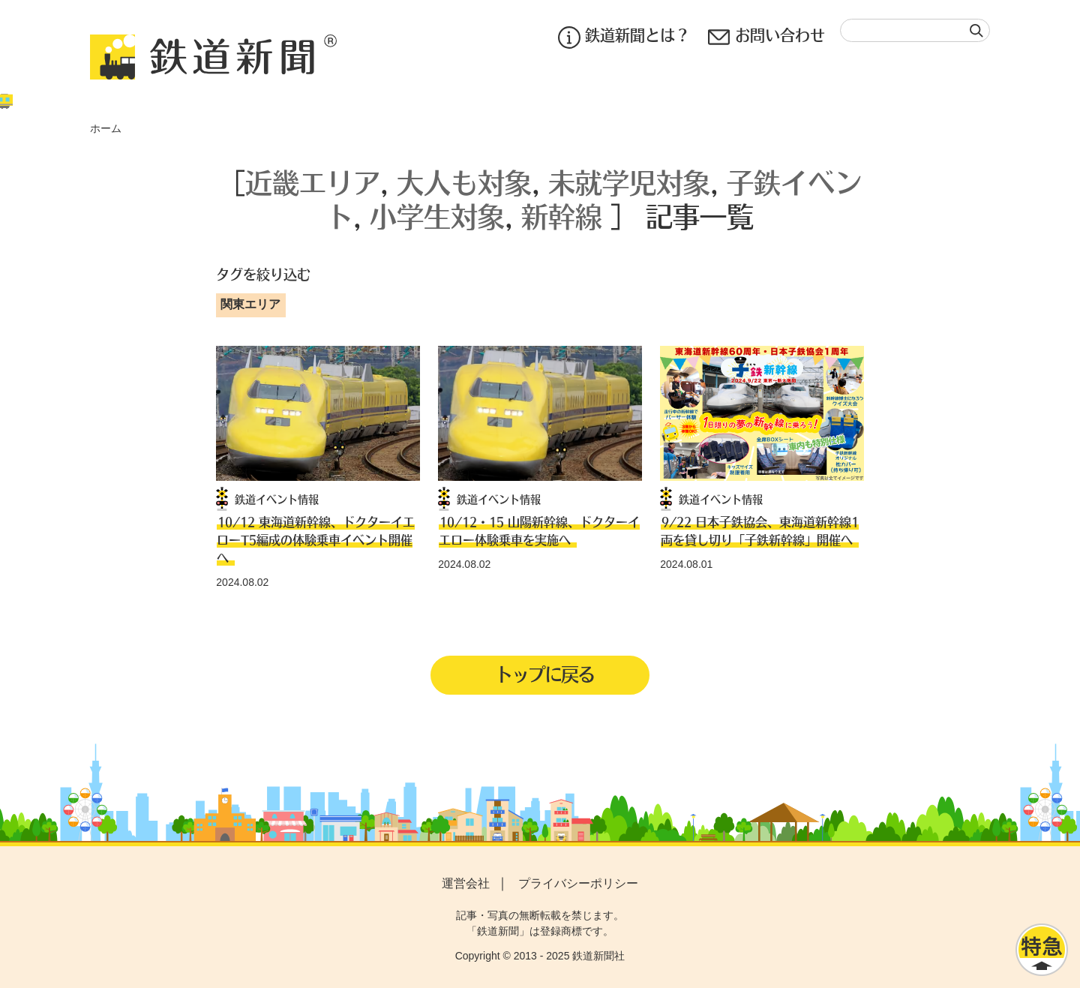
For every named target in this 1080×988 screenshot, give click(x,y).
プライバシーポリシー (578, 883)
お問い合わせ (766, 37)
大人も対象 (464, 182)
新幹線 (561, 216)
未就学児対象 (629, 182)
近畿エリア (312, 182)
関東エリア (250, 304)
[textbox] (915, 30)
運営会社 (466, 883)
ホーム (106, 128)
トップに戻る (544, 673)
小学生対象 (437, 216)
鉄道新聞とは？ (624, 37)
